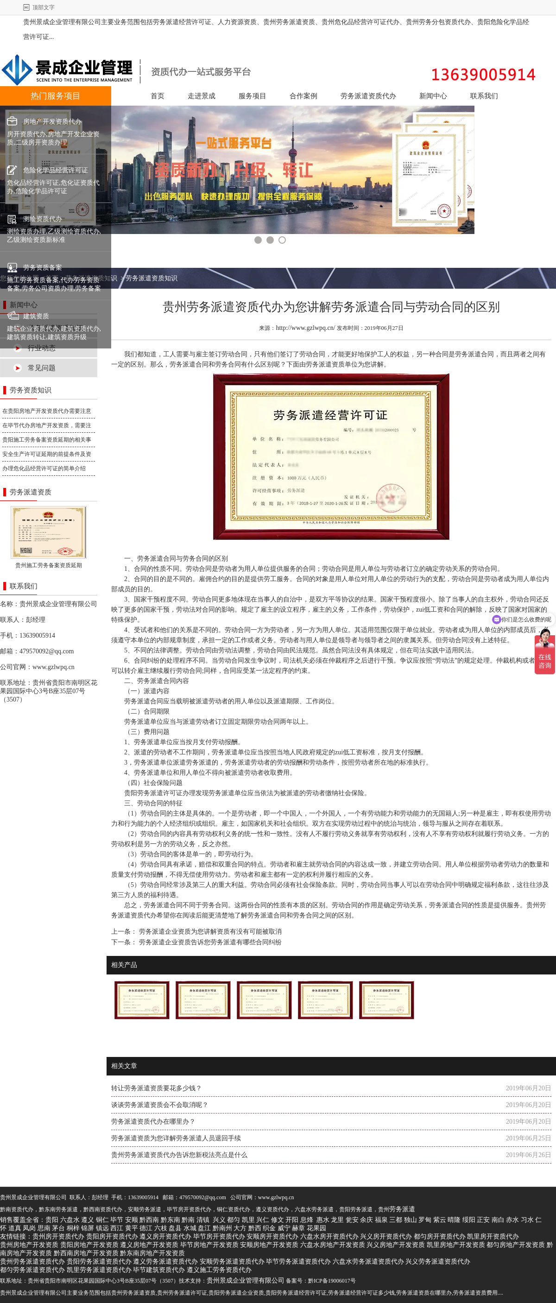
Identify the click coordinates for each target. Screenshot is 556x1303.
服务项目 (252, 96)
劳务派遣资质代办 (368, 96)
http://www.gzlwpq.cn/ (305, 327)
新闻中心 (433, 96)
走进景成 (201, 96)
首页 (157, 96)
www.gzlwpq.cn (53, 667)
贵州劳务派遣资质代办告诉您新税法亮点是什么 (179, 1154)
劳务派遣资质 (325, 364)
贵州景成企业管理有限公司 (58, 604)
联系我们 (484, 96)
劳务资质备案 (42, 267)
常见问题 (42, 368)
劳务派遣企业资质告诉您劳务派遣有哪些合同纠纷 (209, 942)
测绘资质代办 (42, 218)
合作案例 (303, 96)
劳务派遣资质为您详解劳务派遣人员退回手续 (176, 1138)
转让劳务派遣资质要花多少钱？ (156, 1088)
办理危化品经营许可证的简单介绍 (44, 468)
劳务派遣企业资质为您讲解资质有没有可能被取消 (209, 931)
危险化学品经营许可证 (55, 170)
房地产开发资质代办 (52, 121)
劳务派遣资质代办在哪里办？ (153, 1121)
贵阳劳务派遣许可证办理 (160, 793)
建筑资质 (36, 316)
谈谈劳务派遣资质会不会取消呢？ (159, 1104)
